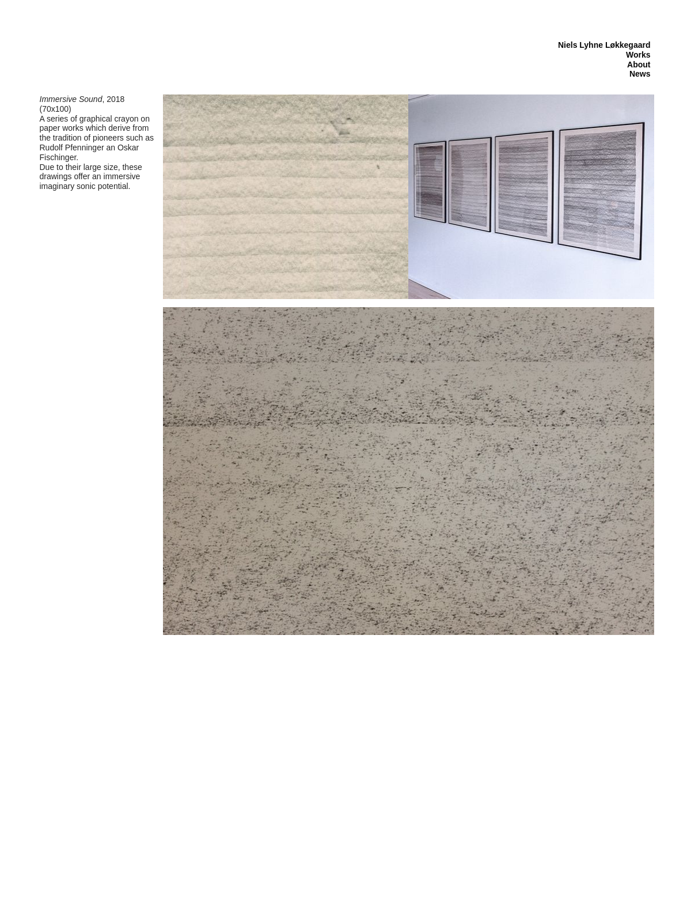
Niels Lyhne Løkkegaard (604, 45)
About (638, 64)
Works (638, 54)
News (640, 73)
